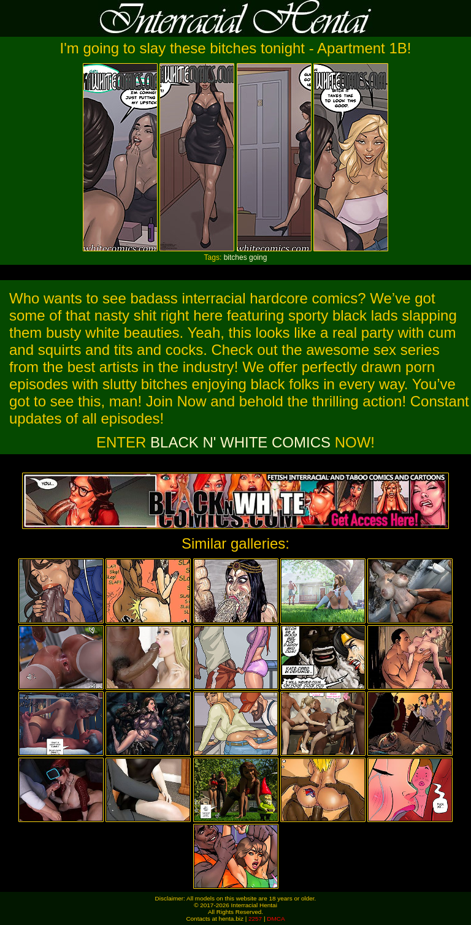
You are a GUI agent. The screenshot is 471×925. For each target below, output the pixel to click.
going (258, 257)
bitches (235, 257)
